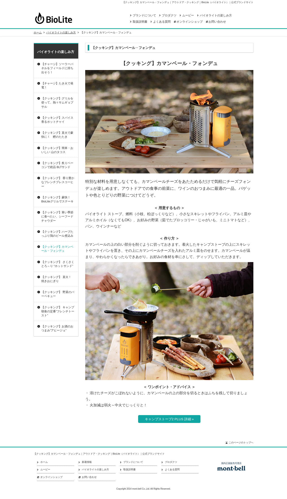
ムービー (188, 15)
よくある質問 (162, 21)
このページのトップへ (241, 442)
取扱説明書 (140, 21)
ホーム (38, 32)
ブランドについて (144, 15)
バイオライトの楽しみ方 (216, 15)
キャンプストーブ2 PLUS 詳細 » (169, 419)
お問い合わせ (217, 21)
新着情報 (87, 462)
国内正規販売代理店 (231, 463)
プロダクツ (169, 15)
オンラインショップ (189, 21)
